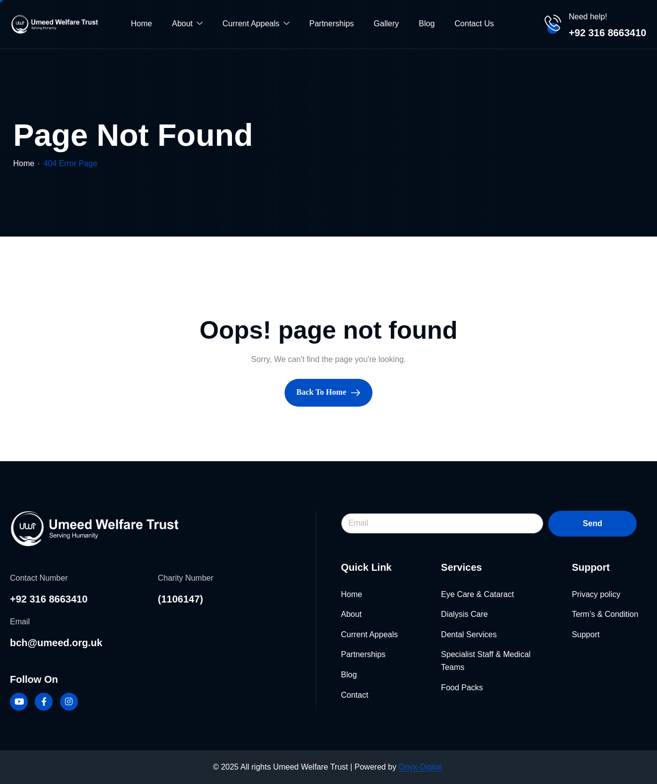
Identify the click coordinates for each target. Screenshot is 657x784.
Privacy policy (596, 594)
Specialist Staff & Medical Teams (485, 660)
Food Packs (462, 687)
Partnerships (331, 23)
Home (141, 23)
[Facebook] (44, 702)
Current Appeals (256, 24)
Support (585, 634)
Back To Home (328, 392)
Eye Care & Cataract (477, 594)
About (187, 24)
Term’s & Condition (605, 614)
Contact (354, 695)
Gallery (386, 23)
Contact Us (474, 23)
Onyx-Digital (420, 767)
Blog (427, 23)
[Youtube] (19, 702)
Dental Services (469, 634)
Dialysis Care (464, 614)
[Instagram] (69, 702)
